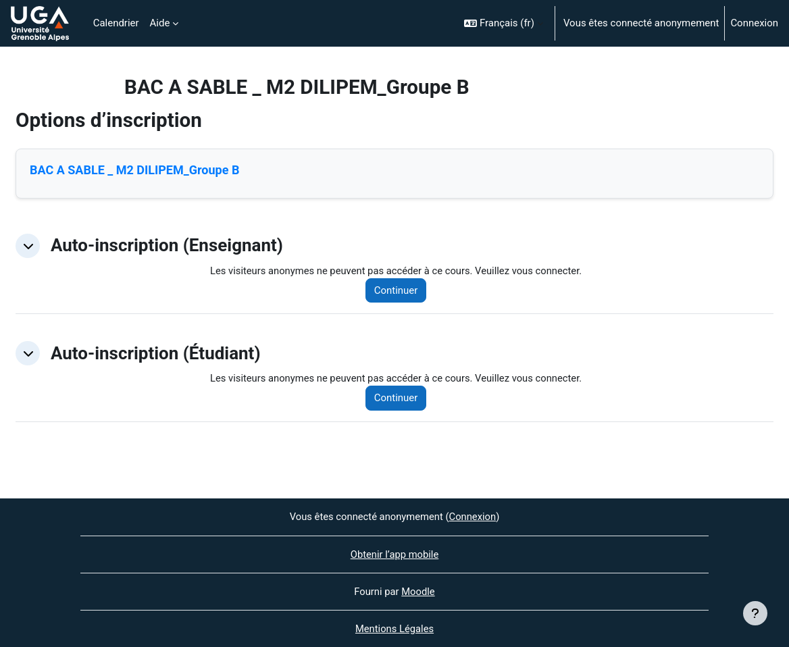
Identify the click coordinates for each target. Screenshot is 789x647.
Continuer (399, 290)
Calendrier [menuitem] (116, 23)
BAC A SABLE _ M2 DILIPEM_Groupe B (134, 170)
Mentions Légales (394, 629)
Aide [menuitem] (160, 23)
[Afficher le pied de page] (755, 613)
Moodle (418, 592)
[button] (503, 23)
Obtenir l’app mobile (394, 554)
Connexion (754, 23)
